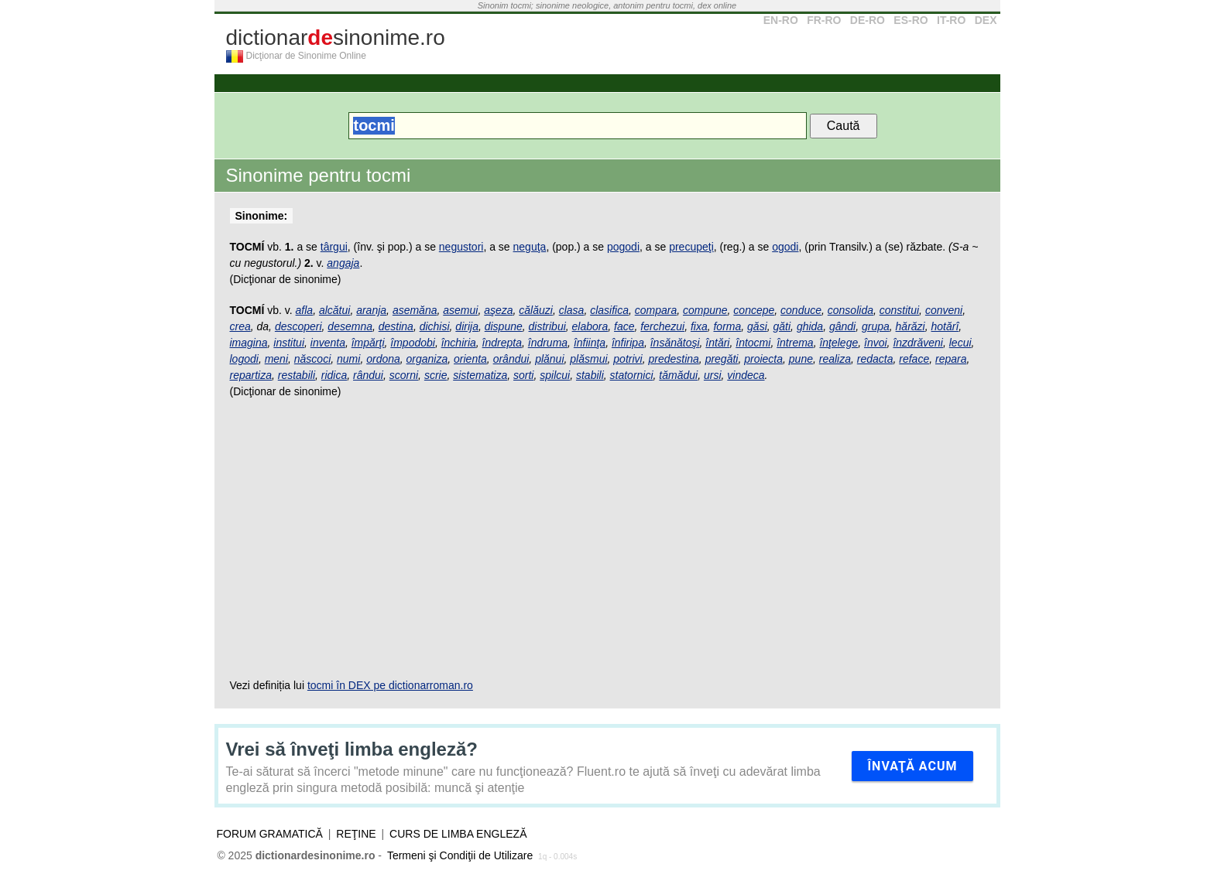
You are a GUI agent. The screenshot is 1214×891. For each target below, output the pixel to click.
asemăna (415, 310)
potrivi (627, 359)
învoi (875, 342)
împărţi (368, 342)
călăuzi (536, 310)
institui (288, 342)
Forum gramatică (270, 834)
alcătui (334, 310)
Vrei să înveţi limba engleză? (352, 749)
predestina (673, 359)
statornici (631, 375)
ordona (383, 359)
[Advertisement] (607, 538)
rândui (368, 375)
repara (950, 359)
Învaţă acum (912, 766)
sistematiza (480, 375)
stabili (590, 375)
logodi (244, 359)
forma (727, 326)
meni (276, 359)
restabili (296, 375)
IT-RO (951, 20)
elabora (590, 326)
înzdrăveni (918, 342)
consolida (850, 310)
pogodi (623, 247)
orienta (470, 359)
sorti (523, 375)
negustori (461, 247)
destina (396, 326)
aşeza (498, 310)
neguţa (530, 247)
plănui (549, 359)
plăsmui (588, 359)
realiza (835, 359)
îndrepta (502, 342)
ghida (810, 326)
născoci (312, 359)
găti (782, 326)
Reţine (356, 834)
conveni (943, 310)
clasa (572, 310)
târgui (334, 247)
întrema (795, 342)
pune (801, 359)
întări (717, 342)
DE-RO (867, 20)
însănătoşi (675, 342)
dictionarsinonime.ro (335, 38)
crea (240, 326)
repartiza (251, 375)
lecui (960, 342)
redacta (875, 359)
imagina (249, 342)
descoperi (298, 326)
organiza (427, 359)
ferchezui (662, 326)
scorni (403, 375)
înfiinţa (589, 342)
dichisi (435, 326)
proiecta (763, 359)
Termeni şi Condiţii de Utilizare (460, 855)
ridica (334, 375)
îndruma (548, 342)
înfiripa (628, 342)
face (624, 326)
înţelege (838, 342)
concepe (753, 310)
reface (914, 359)
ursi (713, 375)
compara (656, 310)
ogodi (785, 247)
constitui (899, 310)
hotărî (945, 326)
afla (305, 310)
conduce (800, 310)
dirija (466, 326)
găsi (757, 326)
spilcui (555, 375)
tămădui (678, 375)
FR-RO (824, 20)
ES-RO (910, 20)
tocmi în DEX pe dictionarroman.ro (390, 685)
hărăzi (910, 326)
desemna (350, 326)
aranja (371, 310)
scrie (436, 375)
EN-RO (780, 20)
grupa (876, 326)
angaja (343, 263)
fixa (699, 326)
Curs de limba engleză (457, 834)
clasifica (609, 310)
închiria (458, 342)
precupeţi (691, 247)
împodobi (412, 342)
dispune (504, 326)
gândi (842, 326)
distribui (547, 326)
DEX (986, 20)
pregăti (722, 359)
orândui (511, 359)
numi (348, 359)
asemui (460, 310)
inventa (327, 342)
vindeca (745, 375)
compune (705, 310)
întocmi (753, 342)
